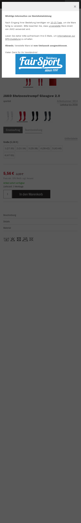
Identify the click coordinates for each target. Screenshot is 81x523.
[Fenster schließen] (74, 6)
